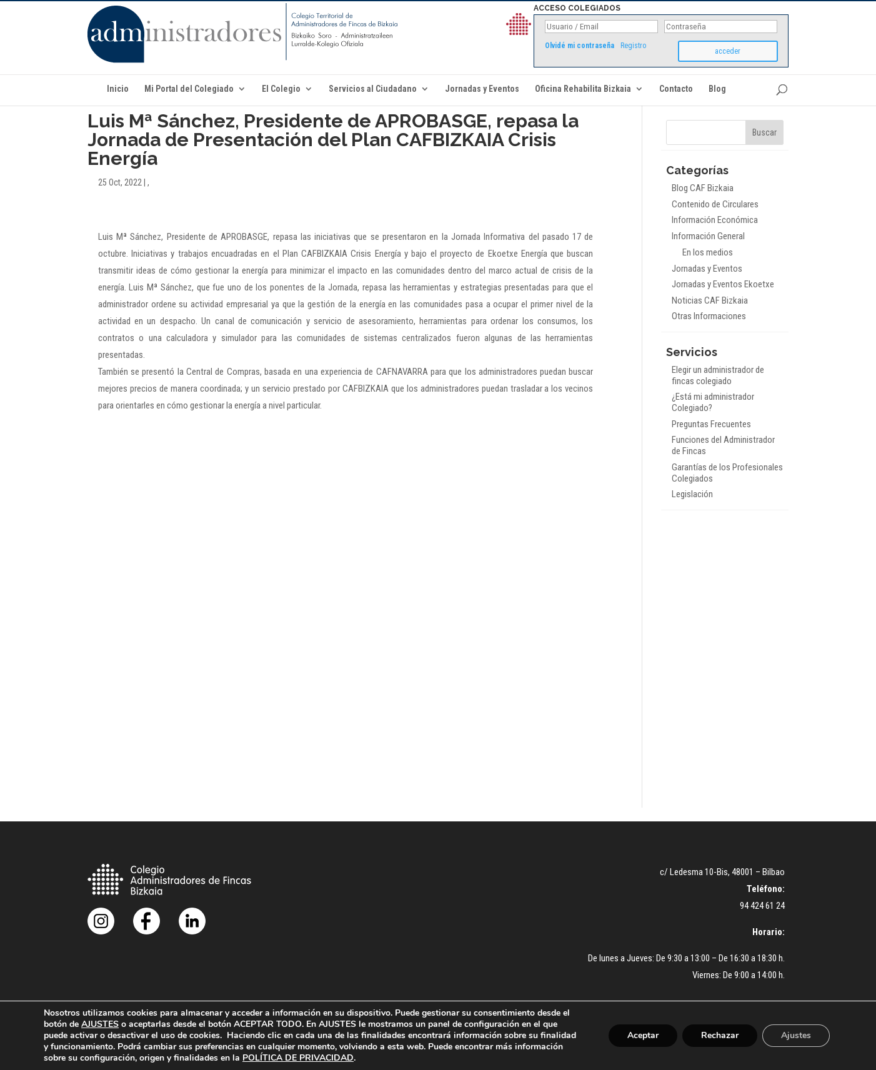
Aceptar (643, 1035)
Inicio (118, 89)
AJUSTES (100, 1024)
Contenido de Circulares (715, 204)
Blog (717, 89)
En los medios (707, 252)
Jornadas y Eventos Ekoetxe (723, 284)
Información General (708, 236)
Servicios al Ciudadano (373, 89)
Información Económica (715, 219)
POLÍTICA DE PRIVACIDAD (298, 1058)
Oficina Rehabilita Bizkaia (583, 89)
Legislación (692, 494)
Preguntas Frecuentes (711, 424)
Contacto (676, 89)
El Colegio (281, 89)
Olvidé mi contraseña (579, 45)
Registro (633, 45)
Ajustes (796, 1035)
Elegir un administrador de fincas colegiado (718, 375)
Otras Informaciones (709, 316)
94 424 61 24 (762, 905)
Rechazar (720, 1035)
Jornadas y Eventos (482, 89)
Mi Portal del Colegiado (189, 89)
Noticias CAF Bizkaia (710, 300)
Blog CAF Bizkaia (703, 188)
